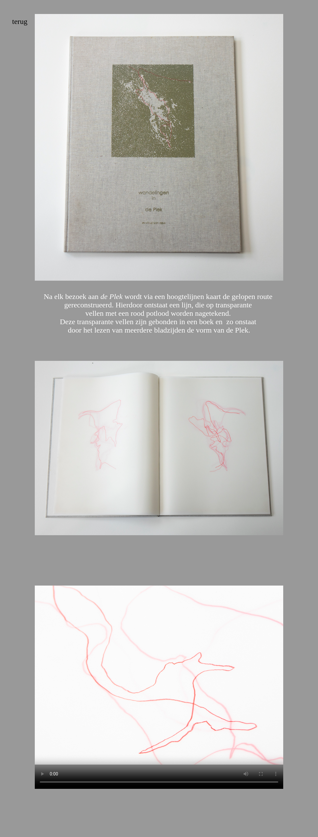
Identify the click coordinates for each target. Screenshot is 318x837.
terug (19, 21)
